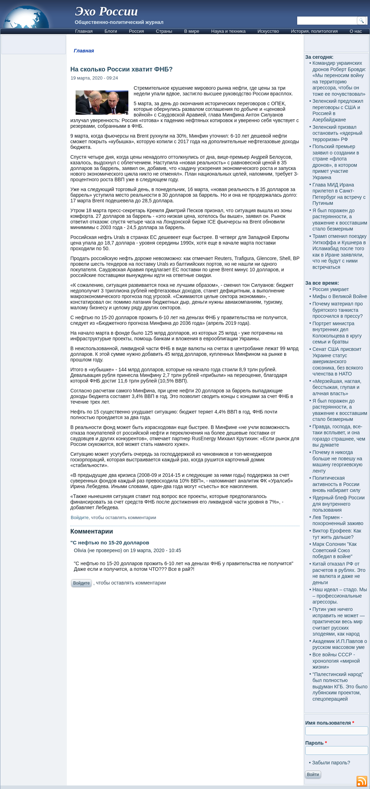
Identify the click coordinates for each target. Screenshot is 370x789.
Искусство (268, 31)
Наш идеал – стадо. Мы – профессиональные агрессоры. (340, 596)
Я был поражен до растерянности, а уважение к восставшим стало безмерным (340, 220)
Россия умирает (331, 289)
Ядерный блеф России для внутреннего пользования (339, 504)
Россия (136, 31)
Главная (83, 31)
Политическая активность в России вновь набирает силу (337, 484)
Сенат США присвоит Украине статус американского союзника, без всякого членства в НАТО (338, 361)
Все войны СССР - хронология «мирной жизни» (336, 661)
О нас (356, 31)
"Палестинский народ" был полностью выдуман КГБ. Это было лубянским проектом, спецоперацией (340, 686)
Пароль (316, 743)
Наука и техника (228, 31)
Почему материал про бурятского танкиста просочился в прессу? (338, 310)
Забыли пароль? (331, 762)
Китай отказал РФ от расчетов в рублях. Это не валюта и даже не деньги (339, 573)
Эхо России (106, 11)
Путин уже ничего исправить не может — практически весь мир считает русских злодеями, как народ (339, 621)
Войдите (80, 517)
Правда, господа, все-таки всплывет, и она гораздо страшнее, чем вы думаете (339, 436)
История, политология (314, 31)
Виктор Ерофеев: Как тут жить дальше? (337, 534)
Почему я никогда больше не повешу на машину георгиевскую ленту (338, 461)
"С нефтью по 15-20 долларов (109, 542)
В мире (191, 31)
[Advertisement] (185, 663)
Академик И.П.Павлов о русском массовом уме (340, 644)
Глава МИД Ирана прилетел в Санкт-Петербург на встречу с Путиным (339, 194)
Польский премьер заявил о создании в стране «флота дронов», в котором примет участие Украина (336, 162)
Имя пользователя (329, 723)
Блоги (110, 31)
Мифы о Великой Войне (340, 296)
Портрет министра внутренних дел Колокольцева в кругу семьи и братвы (337, 333)
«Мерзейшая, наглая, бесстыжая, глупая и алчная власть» (337, 387)
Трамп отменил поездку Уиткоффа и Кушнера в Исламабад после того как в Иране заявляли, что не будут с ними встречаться (340, 251)
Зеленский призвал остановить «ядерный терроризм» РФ (338, 133)
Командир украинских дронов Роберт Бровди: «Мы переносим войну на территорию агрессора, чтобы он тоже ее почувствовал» (339, 78)
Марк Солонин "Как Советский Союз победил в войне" (335, 550)
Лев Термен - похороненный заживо (338, 520)
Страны (164, 31)
